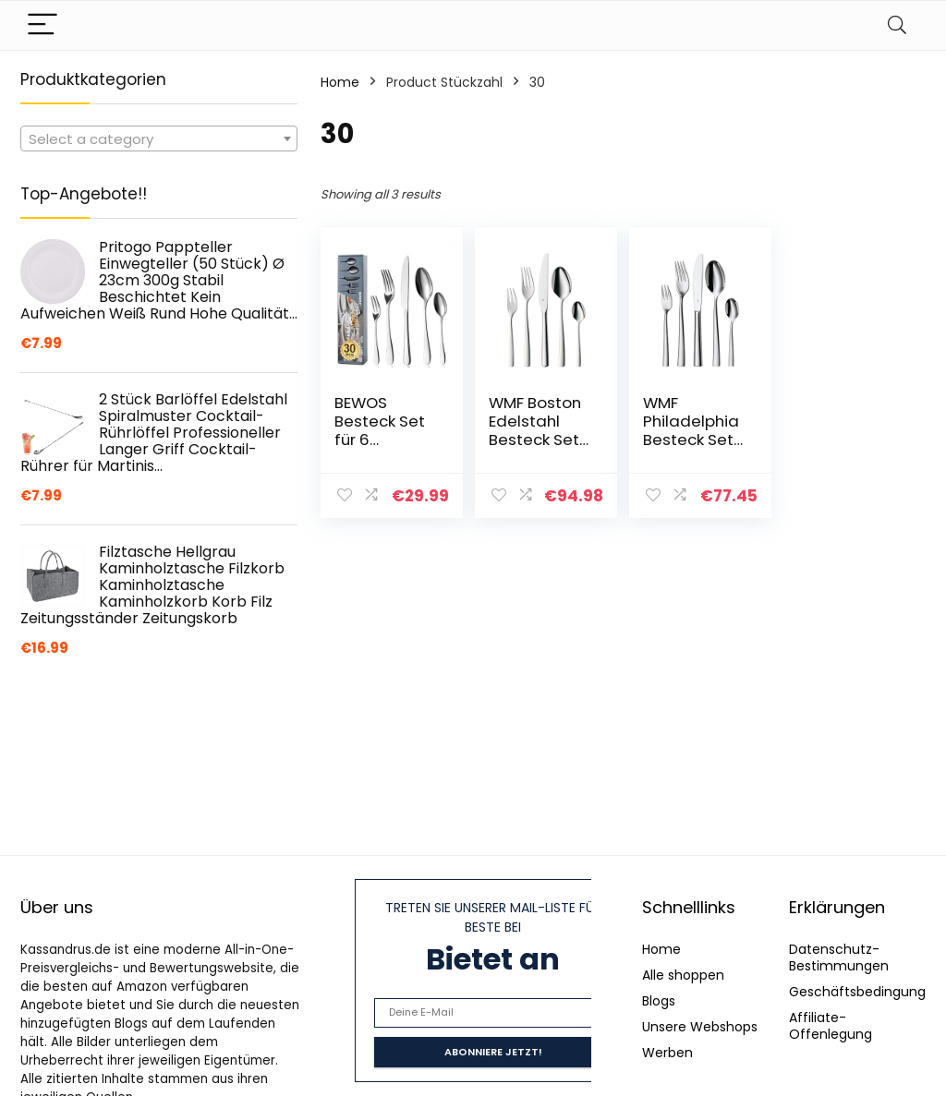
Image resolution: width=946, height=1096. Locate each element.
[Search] (897, 25)
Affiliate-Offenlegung (830, 1025)
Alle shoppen (683, 975)
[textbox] (159, 139)
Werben (667, 1052)
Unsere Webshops (700, 1027)
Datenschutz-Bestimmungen (839, 957)
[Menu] (42, 25)
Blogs (658, 1001)
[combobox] (158, 138)
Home (340, 82)
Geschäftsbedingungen (865, 991)
